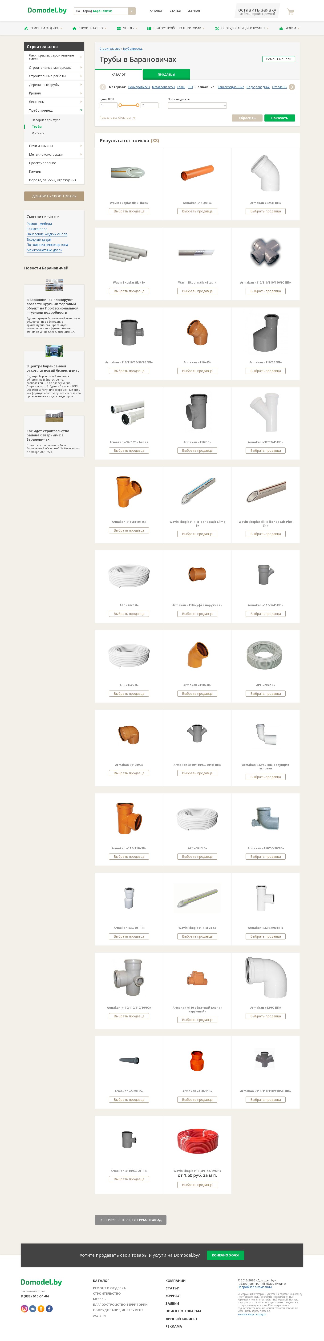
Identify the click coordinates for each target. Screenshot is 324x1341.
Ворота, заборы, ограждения (52, 180)
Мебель (127, 28)
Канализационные (231, 87)
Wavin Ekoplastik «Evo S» (197, 928)
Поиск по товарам (183, 1311)
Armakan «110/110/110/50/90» (129, 1008)
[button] (103, 87)
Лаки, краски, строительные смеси (51, 57)
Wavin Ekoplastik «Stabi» (197, 282)
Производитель (179, 99)
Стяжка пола (37, 229)
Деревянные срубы (44, 84)
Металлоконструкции (46, 154)
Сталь (181, 87)
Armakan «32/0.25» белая (129, 442)
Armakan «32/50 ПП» (129, 928)
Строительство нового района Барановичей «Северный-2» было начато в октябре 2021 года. (54, 435)
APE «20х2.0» (265, 685)
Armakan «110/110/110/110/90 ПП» (265, 282)
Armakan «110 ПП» (197, 442)
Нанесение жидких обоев (47, 234)
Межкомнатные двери (44, 250)
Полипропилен (139, 87)
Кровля (35, 93)
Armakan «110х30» (197, 685)
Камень (35, 171)
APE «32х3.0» (197, 848)
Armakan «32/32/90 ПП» (265, 928)
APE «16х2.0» (129, 685)
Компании (176, 1280)
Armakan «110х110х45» (129, 522)
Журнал (194, 11)
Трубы (37, 127)
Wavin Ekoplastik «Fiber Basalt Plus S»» (265, 524)
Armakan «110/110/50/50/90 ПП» (129, 362)
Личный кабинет (182, 1319)
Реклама (174, 1326)
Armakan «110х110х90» (129, 848)
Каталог (156, 11)
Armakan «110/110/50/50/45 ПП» (197, 765)
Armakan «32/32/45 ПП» (265, 442)
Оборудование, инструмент (242, 28)
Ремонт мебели (39, 223)
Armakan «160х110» (197, 1091)
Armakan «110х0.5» (197, 203)
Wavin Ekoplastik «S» (129, 282)
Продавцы (166, 75)
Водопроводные (258, 87)
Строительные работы (47, 76)
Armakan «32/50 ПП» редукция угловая (265, 767)
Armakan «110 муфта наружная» (197, 605)
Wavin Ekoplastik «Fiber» (129, 203)
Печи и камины (41, 145)
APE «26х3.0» (129, 605)
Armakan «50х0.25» (129, 1091)
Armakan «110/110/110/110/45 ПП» (265, 1091)
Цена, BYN (107, 99)
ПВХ (190, 87)
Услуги (289, 28)
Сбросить (247, 118)
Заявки (172, 1303)
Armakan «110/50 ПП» (265, 362)
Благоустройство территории (176, 28)
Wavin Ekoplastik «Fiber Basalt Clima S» (197, 524)
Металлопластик (163, 87)
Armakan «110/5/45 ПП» (265, 605)
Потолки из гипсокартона (47, 244)
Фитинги (38, 133)
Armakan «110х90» (129, 765)
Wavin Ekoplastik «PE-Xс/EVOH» (197, 1171)
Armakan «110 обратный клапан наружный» (197, 1009)
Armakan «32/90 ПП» (265, 1008)
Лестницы (37, 101)
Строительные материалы (50, 67)
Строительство (90, 28)
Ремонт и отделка (43, 28)
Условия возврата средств (252, 1314)
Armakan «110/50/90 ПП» (129, 1171)
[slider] (120, 105)
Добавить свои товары (54, 196)
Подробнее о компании (255, 1287)
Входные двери (39, 239)
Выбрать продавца (129, 211)
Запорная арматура (46, 120)
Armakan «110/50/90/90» (265, 848)
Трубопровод (41, 110)
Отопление (280, 87)
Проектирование (42, 163)
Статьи (175, 11)
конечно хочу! (225, 1255)
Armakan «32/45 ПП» (265, 203)
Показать (279, 118)
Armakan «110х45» (197, 362)
